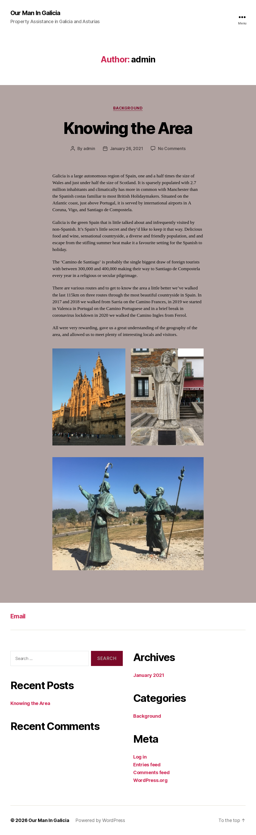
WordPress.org (150, 780)
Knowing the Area (128, 128)
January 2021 (148, 675)
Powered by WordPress (100, 820)
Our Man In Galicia (35, 13)
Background (128, 108)
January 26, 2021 (126, 148)
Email (18, 616)
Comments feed (151, 772)
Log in (140, 757)
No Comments (171, 148)
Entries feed (147, 764)
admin (89, 148)
